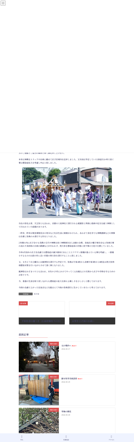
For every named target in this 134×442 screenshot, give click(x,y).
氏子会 (36, 294)
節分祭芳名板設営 (71, 378)
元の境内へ (68, 345)
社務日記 (66, 438)
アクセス (111, 438)
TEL (22, 438)
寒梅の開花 (66, 411)
